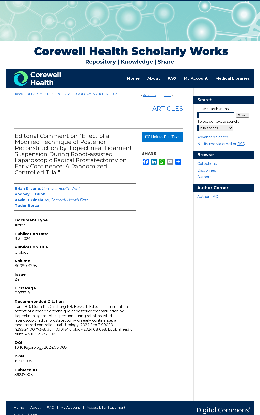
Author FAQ (207, 196)
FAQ (50, 407)
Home (18, 94)
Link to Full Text (162, 137)
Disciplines (206, 170)
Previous (149, 95)
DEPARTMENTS (38, 94)
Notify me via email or (221, 144)
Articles (167, 108)
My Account (70, 407)
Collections (207, 163)
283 (114, 94)
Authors (204, 177)
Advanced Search (212, 137)
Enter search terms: (213, 109)
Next (167, 95)
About (35, 407)
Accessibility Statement (106, 407)
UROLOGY (62, 94)
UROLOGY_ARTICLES (91, 94)
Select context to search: (218, 121)
